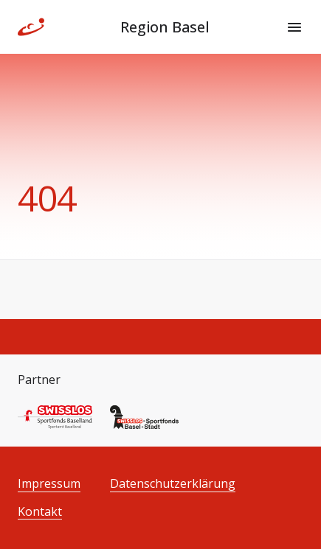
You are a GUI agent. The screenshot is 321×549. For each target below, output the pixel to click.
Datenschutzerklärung (172, 484)
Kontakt (40, 512)
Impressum (49, 484)
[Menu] (294, 27)
